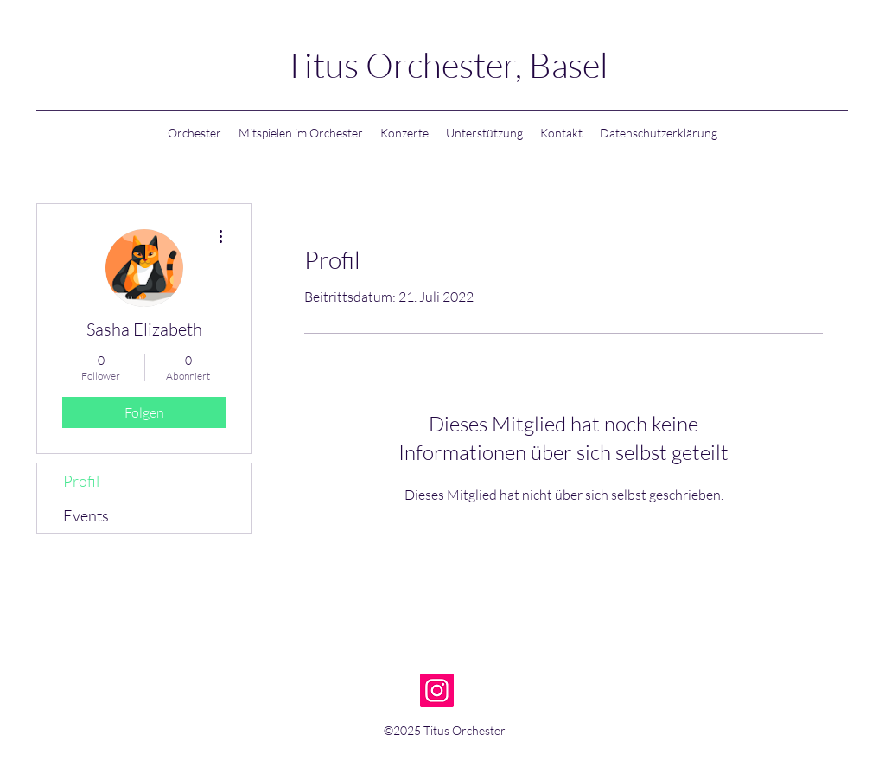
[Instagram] (437, 690)
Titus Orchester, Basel (446, 64)
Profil (81, 480)
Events (86, 515)
